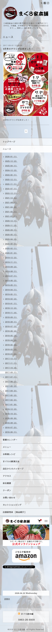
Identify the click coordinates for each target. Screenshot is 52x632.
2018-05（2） (11, 336)
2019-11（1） (11, 262)
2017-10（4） (11, 368)
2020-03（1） (11, 244)
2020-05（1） (11, 234)
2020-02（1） (11, 248)
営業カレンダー (10, 439)
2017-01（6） (11, 404)
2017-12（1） (11, 358)
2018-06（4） (11, 331)
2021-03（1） (11, 212)
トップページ (9, 141)
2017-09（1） (11, 372)
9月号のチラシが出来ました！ (18, 48)
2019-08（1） (11, 271)
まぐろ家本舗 (19, 629)
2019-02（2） (11, 299)
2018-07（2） (11, 326)
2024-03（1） (11, 175)
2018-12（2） (11, 308)
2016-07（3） (11, 427)
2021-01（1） (11, 216)
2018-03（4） (11, 345)
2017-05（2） (11, 386)
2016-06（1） (11, 432)
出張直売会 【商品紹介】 (14, 512)
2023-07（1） (11, 189)
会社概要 (7, 483)
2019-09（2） (11, 267)
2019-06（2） (11, 280)
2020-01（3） (11, 253)
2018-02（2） (11, 349)
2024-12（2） (11, 170)
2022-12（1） (11, 193)
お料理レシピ (9, 454)
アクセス (7, 475)
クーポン (7, 490)
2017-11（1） (11, 363)
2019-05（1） (11, 285)
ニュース (7, 148)
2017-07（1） (11, 377)
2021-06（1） (11, 202)
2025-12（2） (11, 161)
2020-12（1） (11, 221)
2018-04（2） (11, 340)
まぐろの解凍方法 (11, 461)
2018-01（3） (11, 354)
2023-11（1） (11, 184)
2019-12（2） (11, 257)
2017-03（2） (11, 395)
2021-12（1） (11, 198)
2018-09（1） (11, 317)
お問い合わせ (9, 497)
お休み (7, 599)
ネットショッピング (12, 504)
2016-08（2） (11, 423)
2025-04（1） (11, 166)
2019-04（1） (11, 290)
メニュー (7, 447)
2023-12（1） (11, 179)
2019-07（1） (11, 276)
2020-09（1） (11, 230)
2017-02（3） (11, 400)
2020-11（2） (11, 225)
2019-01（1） (11, 303)
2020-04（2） (11, 239)
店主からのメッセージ (13, 468)
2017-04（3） (11, 391)
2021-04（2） (11, 207)
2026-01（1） (11, 156)
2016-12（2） (11, 409)
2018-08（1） (11, 322)
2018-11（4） (11, 313)
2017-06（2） (11, 381)
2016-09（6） (11, 418)
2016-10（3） (11, 414)
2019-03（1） (11, 294)
